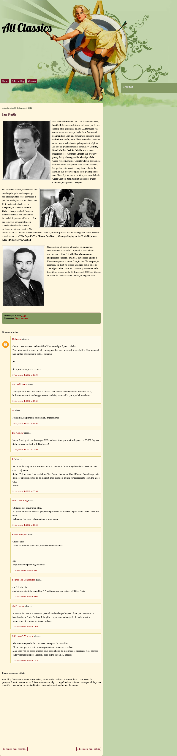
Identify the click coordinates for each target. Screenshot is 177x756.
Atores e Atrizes (21, 318)
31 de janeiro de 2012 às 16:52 (25, 525)
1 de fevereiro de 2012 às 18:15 (25, 660)
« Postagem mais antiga (88, 749)
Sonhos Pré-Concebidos (23, 579)
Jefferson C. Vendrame (23, 636)
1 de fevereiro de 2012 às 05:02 (25, 570)
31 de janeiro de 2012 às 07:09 (25, 449)
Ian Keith (9, 114)
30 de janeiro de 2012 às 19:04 (25, 423)
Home (5, 81)
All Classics (26, 28)
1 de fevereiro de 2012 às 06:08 (25, 596)
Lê (13, 459)
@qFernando (18, 606)
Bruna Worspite (19, 534)
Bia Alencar (17, 433)
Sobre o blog (18, 81)
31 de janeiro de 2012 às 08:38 (25, 491)
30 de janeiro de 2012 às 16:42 (25, 401)
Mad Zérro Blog (20, 500)
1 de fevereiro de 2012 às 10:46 (25, 626)
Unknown (16, 339)
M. (13, 410)
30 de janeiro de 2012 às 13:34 (25, 375)
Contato (32, 81)
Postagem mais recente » (15, 749)
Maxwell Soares (20, 384)
